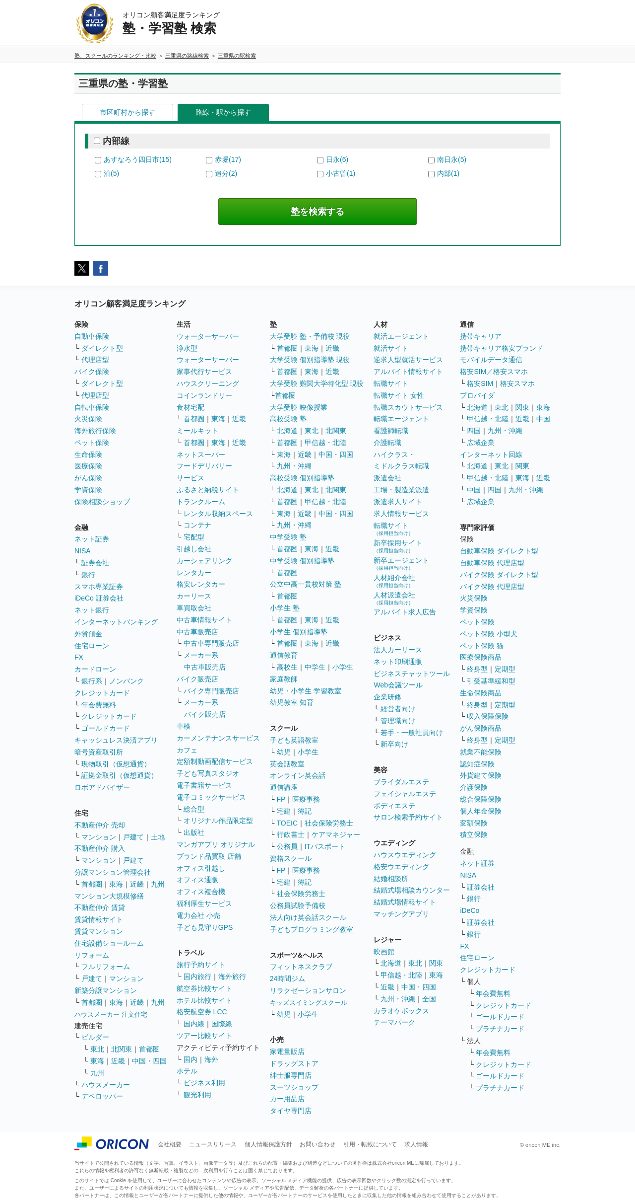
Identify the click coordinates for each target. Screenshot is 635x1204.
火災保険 (88, 419)
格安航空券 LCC (202, 1012)
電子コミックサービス (211, 797)
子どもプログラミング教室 (311, 929)
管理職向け (398, 721)
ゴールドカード (105, 728)
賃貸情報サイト (98, 919)
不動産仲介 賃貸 (99, 907)
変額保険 (474, 823)
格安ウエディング (401, 867)
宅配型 (194, 537)
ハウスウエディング (405, 855)
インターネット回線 (491, 454)
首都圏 (91, 884)
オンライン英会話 (297, 775)
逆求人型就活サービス (408, 360)
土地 (158, 837)
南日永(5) (451, 159)
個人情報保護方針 (268, 1144)
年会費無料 (98, 705)
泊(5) (111, 173)
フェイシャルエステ (405, 794)
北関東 (121, 1049)
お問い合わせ (317, 1144)
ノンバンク (126, 681)
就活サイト (391, 348)
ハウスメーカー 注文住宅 (110, 1014)
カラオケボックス (401, 1011)
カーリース (194, 596)
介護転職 (387, 443)
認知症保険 (477, 764)
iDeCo (469, 910)
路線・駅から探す (223, 112)
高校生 (287, 667)
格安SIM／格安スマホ (494, 372)
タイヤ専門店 (291, 1111)
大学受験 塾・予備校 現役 (310, 336)
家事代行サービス (204, 372)
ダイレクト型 (102, 348)
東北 (97, 1049)
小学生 (342, 667)
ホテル (187, 1071)
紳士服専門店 (291, 1075)
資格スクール (291, 858)
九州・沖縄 (294, 466)
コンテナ (197, 525)
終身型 (477, 669)
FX (78, 657)
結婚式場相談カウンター (412, 890)
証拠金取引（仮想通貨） (119, 775)
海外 (211, 1059)
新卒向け (394, 744)
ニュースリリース (213, 1144)
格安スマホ (517, 383)
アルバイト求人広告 (405, 612)
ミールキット (197, 431)
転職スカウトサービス (408, 407)
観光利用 (197, 1095)
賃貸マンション (98, 931)
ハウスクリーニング (208, 383)
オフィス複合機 (201, 892)
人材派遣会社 (394, 598)
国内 (190, 1059)
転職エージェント (401, 419)
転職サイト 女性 (399, 395)
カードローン (95, 669)
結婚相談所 (391, 879)
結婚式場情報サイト (405, 902)
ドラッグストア (294, 1063)
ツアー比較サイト (204, 1036)
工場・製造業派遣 (401, 490)
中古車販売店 (197, 632)
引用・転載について (370, 1144)
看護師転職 (391, 431)
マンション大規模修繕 (109, 896)
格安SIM (480, 383)
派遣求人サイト (398, 502)
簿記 (305, 811)
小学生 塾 (285, 608)
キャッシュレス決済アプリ (116, 740)
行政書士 (291, 834)
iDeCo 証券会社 (99, 598)
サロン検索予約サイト (408, 817)
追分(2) (226, 173)
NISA (82, 551)
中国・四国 (149, 1061)
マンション (98, 837)
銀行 (88, 575)
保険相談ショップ (102, 502)
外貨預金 (88, 634)
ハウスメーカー (105, 1085)
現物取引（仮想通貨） (116, 764)
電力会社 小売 (198, 915)
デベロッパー (102, 1096)
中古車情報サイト (204, 620)
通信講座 (284, 787)
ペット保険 (91, 443)
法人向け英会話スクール (308, 917)
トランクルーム (201, 502)
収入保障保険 (487, 716)
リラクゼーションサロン (308, 990)
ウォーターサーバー (208, 336)
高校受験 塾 (288, 419)
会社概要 (170, 1144)
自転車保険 (91, 407)
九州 (158, 884)
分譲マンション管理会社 (112, 872)
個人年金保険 (481, 811)
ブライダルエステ (401, 782)
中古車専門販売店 (211, 643)
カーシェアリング (204, 561)
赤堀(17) (228, 159)
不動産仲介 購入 (99, 848)
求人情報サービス (401, 514)
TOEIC (287, 823)
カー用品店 (287, 1099)
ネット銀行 (91, 610)
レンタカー (194, 573)
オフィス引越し (201, 868)
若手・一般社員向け (412, 733)
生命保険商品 (481, 693)
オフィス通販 (197, 880)
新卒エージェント (401, 563)
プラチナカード (500, 1029)
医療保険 (88, 466)
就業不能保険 (481, 752)
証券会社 (95, 563)
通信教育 (284, 655)
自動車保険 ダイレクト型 (499, 551)
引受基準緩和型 (491, 681)
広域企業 (481, 443)
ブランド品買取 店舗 (209, 856)
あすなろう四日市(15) (138, 159)
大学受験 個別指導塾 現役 (310, 360)
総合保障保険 (481, 799)
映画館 (384, 952)
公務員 (287, 846)
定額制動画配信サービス (215, 761)
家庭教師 (284, 679)
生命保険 (88, 454)
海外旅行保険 (95, 431)
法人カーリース (398, 650)
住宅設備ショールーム (109, 943)
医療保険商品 (481, 657)
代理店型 (95, 360)
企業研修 (387, 697)
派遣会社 (387, 478)
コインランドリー (204, 395)
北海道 (287, 431)
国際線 (221, 1024)
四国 (474, 431)
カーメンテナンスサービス (218, 738)
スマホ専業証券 (98, 587)
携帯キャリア (481, 336)
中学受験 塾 (288, 537)
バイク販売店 (197, 679)
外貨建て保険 (481, 775)
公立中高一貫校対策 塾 (305, 584)
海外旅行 (232, 976)
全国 (429, 999)
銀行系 (91, 681)
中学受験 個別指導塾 (302, 561)
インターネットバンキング (116, 622)
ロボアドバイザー (102, 787)
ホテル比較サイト (204, 1000)
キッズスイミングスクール (308, 1002)
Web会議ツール (398, 685)
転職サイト (391, 383)
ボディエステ (394, 806)
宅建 (284, 811)
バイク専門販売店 (211, 691)
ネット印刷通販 (398, 662)
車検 (183, 726)
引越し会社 (194, 549)
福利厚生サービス (204, 903)
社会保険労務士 (329, 823)
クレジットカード (102, 693)
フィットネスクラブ (301, 967)
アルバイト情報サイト (408, 372)
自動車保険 (91, 336)
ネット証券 (91, 539)
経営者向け (398, 709)
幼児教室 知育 (292, 702)
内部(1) (448, 173)
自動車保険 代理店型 (492, 563)
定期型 (505, 669)
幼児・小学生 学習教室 (305, 691)
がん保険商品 (481, 728)
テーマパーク (394, 1022)
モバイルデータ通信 (491, 360)
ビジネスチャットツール (412, 673)
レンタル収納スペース (218, 514)
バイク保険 (91, 372)
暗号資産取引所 (98, 752)
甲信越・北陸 (325, 443)
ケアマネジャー (336, 834)
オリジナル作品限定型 (218, 821)
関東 (436, 963)
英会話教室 (287, 764)
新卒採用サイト (398, 546)
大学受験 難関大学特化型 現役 (317, 383)
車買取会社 (194, 608)
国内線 (194, 1024)
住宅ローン (91, 646)
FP (281, 799)
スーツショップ (294, 1087)
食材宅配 (190, 407)
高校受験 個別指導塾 (302, 478)
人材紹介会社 (394, 581)
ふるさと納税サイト (208, 490)
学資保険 (88, 490)
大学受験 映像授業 (298, 407)
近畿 (137, 884)
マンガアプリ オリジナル (216, 844)
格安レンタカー (201, 584)
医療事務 (306, 799)
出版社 (194, 832)
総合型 (194, 809)
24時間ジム (288, 978)
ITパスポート (325, 846)
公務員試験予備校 (297, 905)
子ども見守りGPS (205, 927)
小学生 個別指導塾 (298, 632)
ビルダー (95, 1037)
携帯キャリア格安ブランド (501, 348)
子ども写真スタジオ (208, 773)
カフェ (187, 750)
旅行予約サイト (201, 965)
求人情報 (416, 1144)
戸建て (133, 837)
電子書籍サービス (204, 785)
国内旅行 (197, 976)
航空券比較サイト (204, 988)
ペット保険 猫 (482, 646)
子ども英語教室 (294, 740)
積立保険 (474, 834)
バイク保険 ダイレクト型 (499, 575)
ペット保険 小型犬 (488, 634)
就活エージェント (401, 336)
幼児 (284, 752)
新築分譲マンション (105, 990)
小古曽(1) (340, 173)
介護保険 (474, 787)
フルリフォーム (105, 967)
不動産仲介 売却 (99, 825)
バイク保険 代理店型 (492, 587)
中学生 (315, 667)
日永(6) (337, 159)
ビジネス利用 (204, 1083)
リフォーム (91, 955)
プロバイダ (477, 395)
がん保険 (88, 478)
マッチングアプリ (401, 914)
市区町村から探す (127, 112)
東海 (116, 884)
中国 (543, 419)
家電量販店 (287, 1051)
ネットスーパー (201, 454)
